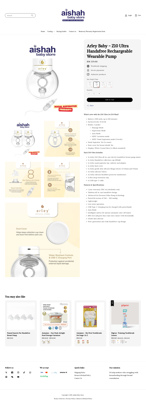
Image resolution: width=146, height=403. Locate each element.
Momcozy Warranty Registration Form (92, 31)
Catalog (50, 31)
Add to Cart (109, 100)
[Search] (32, 15)
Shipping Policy (80, 372)
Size (92, 79)
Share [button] (90, 106)
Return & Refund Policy (83, 375)
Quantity (89, 90)
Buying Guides (62, 31)
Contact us (72, 31)
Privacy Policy (70, 399)
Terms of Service (59, 399)
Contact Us (78, 378)
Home (43, 31)
